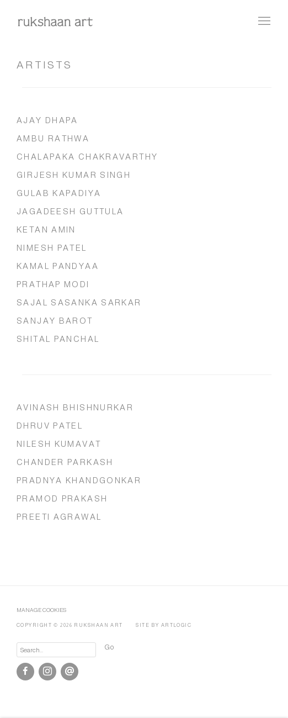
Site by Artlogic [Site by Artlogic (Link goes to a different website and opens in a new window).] (163, 625)
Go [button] (109, 647)
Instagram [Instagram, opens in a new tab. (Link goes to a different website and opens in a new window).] (47, 671)
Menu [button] (263, 21)
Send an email (69, 671)
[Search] (56, 649)
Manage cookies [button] (41, 610)
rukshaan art (55, 21)
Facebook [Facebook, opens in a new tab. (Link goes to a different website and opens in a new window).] (25, 671)
